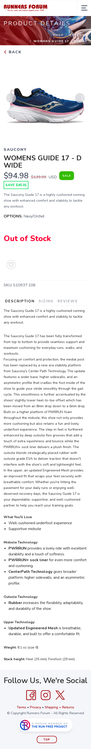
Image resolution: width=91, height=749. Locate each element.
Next (80, 98)
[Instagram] (45, 695)
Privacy (35, 707)
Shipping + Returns (59, 707)
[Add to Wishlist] (11, 264)
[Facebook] (31, 695)
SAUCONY (78, 35)
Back (13, 52)
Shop (58, 35)
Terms (21, 707)
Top (46, 739)
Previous (11, 98)
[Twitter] (60, 695)
